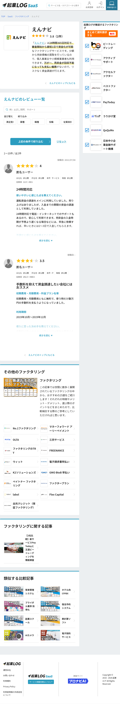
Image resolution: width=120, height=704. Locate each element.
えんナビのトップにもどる (62, 83)
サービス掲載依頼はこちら (41, 681)
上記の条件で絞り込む (30, 141)
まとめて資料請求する (97, 33)
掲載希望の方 (111, 7)
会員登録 (89, 7)
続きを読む (44, 240)
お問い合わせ (9, 675)
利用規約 (7, 681)
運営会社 (7, 670)
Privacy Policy (9, 686)
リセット (61, 141)
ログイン (100, 7)
